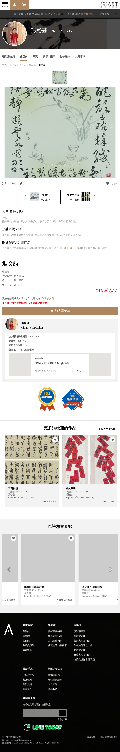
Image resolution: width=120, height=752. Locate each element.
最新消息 (28, 671)
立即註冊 (88, 14)
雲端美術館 (54, 678)
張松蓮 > (23, 65)
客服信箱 (68, 248)
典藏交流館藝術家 (57, 648)
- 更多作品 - (107, 428)
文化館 (26, 643)
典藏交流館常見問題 (84, 662)
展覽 (35, 56)
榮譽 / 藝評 (49, 56)
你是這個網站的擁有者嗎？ (46, 371)
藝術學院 (27, 692)
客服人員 (49, 298)
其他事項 (80, 56)
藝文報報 (27, 682)
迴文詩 (42, 65)
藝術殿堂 (28, 628)
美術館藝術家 (55, 634)
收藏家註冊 (79, 653)
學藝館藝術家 (55, 639)
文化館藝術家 (55, 643)
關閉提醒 (104, 14)
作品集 (24, 56)
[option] (60, 77)
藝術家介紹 (8, 56)
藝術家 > (14, 65)
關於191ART (55, 671)
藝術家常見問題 (82, 643)
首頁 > (5, 65)
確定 (79, 370)
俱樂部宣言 (79, 634)
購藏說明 (91, 740)
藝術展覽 (27, 687)
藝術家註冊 (79, 639)
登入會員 (55, 14)
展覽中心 (27, 653)
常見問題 (53, 687)
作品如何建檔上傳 (83, 648)
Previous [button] (8, 470)
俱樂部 (77, 628)
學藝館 (26, 639)
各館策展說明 (55, 682)
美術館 (26, 634)
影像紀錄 (65, 56)
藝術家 (52, 628)
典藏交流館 (28, 648)
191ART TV (28, 678)
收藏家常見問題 (82, 657)
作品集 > (33, 65)
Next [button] (111, 470)
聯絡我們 (53, 692)
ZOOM (114, 183)
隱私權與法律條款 (109, 740)
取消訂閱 (62, 722)
